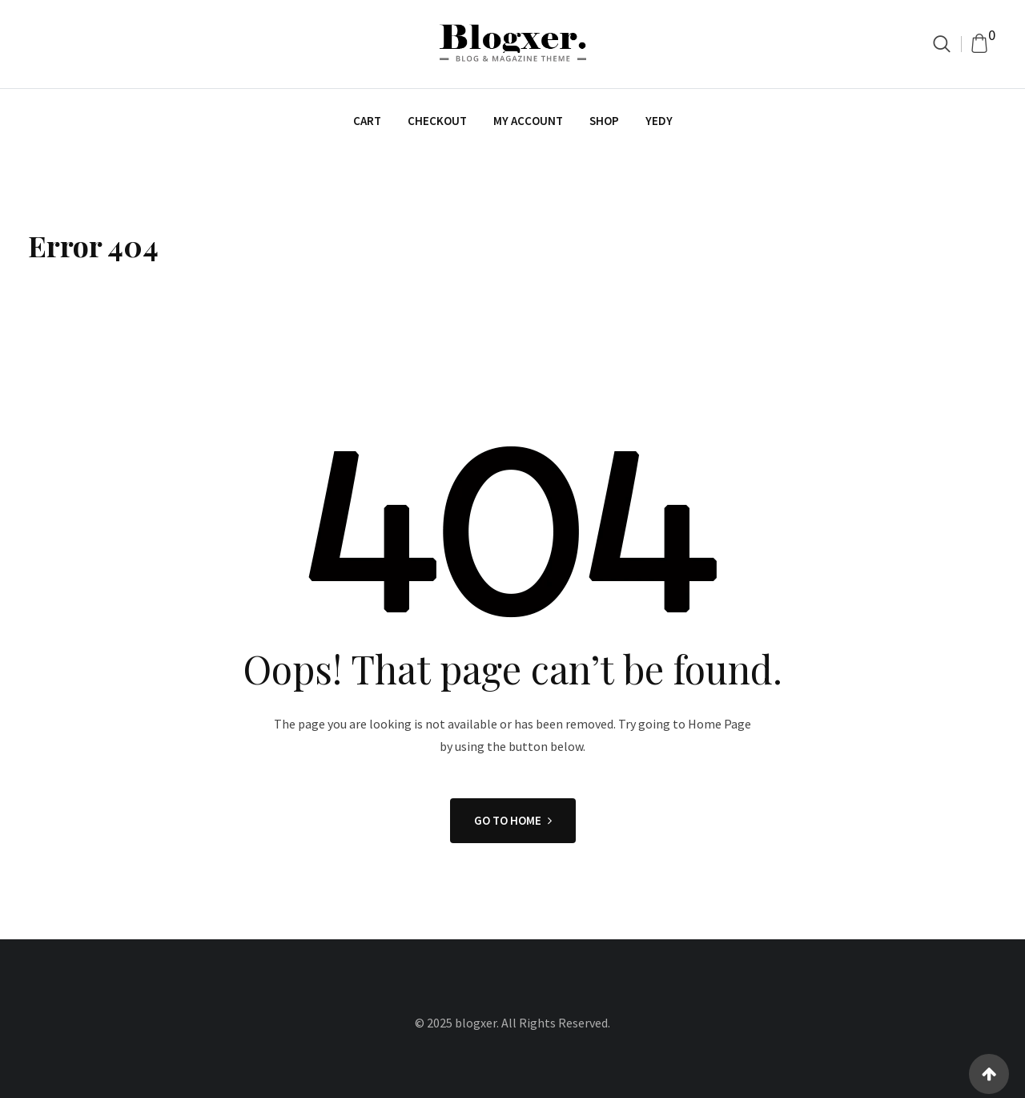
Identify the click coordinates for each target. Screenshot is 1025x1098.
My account (528, 120)
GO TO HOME (513, 820)
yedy (659, 120)
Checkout (437, 120)
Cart (367, 120)
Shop (604, 120)
